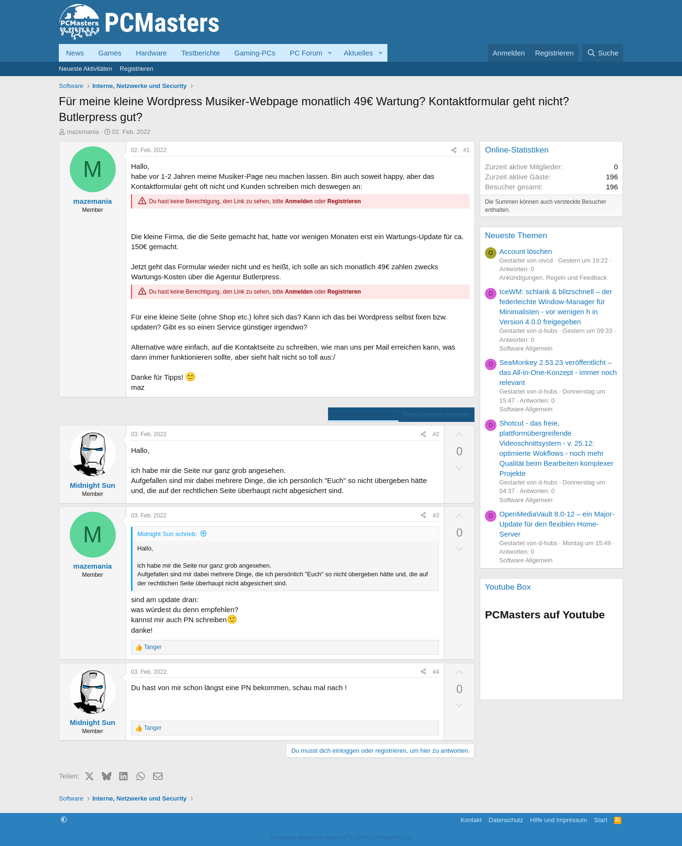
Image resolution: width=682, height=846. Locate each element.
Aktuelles (358, 53)
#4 (436, 672)
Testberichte (200, 53)
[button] (330, 53)
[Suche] (602, 53)
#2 (436, 434)
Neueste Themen (516, 235)
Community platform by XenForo (341, 837)
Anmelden (299, 201)
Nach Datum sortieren (363, 414)
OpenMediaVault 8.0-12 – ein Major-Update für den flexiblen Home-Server (557, 524)
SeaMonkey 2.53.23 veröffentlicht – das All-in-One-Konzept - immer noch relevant (558, 372)
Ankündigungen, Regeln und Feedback (553, 277)
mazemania (83, 131)
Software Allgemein (525, 348)
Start (600, 820)
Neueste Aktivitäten (85, 68)
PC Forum (306, 53)
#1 (466, 150)
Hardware (151, 53)
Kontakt (471, 820)
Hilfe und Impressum (558, 820)
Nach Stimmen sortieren (436, 414)
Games (110, 53)
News (75, 53)
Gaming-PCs (254, 53)
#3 (436, 515)
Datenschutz (506, 820)
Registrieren (136, 68)
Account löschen (525, 251)
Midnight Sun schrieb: (167, 534)
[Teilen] (454, 150)
